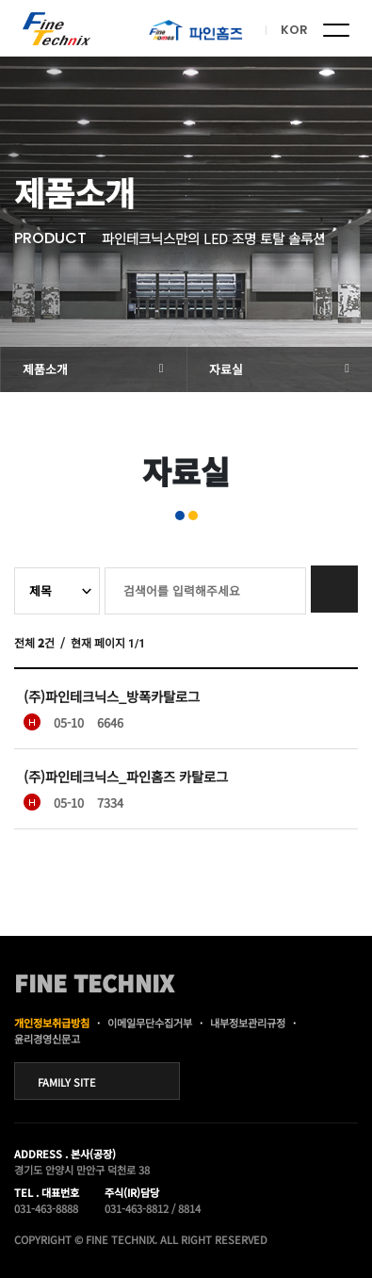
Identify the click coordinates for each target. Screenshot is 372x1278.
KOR (294, 30)
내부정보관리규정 (247, 1022)
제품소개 (45, 369)
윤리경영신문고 (47, 1038)
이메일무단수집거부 (149, 1022)
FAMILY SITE (67, 1082)
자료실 (226, 369)
